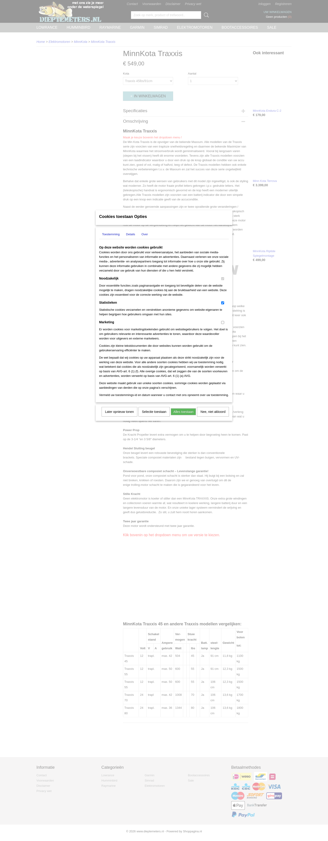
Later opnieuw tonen (119, 417)
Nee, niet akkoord (213, 417)
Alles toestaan (183, 417)
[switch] (222, 284)
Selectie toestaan (154, 417)
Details (130, 240)
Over (144, 240)
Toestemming (111, 240)
